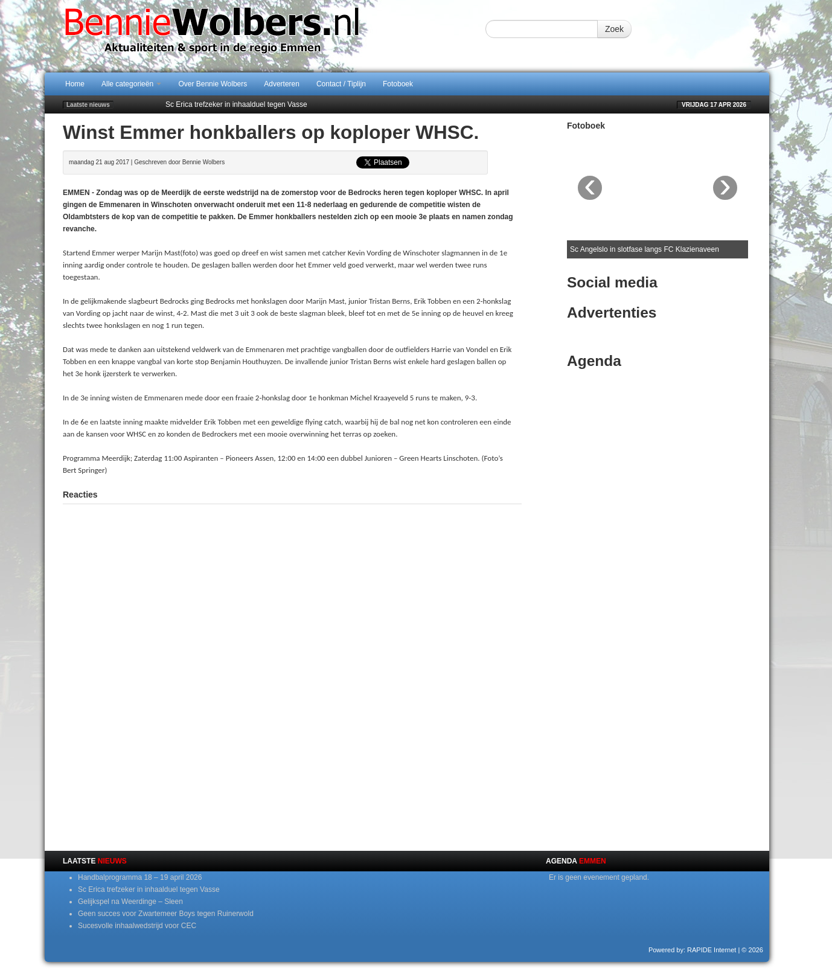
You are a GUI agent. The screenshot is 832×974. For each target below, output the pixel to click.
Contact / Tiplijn (341, 84)
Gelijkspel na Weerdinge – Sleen (130, 901)
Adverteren (281, 84)
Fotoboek (398, 84)
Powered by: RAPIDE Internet (692, 949)
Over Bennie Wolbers (212, 84)
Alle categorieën (131, 84)
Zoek (614, 29)
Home (75, 84)
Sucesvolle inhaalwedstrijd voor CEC (137, 925)
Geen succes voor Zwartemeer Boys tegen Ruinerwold (166, 913)
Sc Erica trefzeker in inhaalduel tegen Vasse (236, 104)
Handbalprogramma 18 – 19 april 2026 (140, 877)
